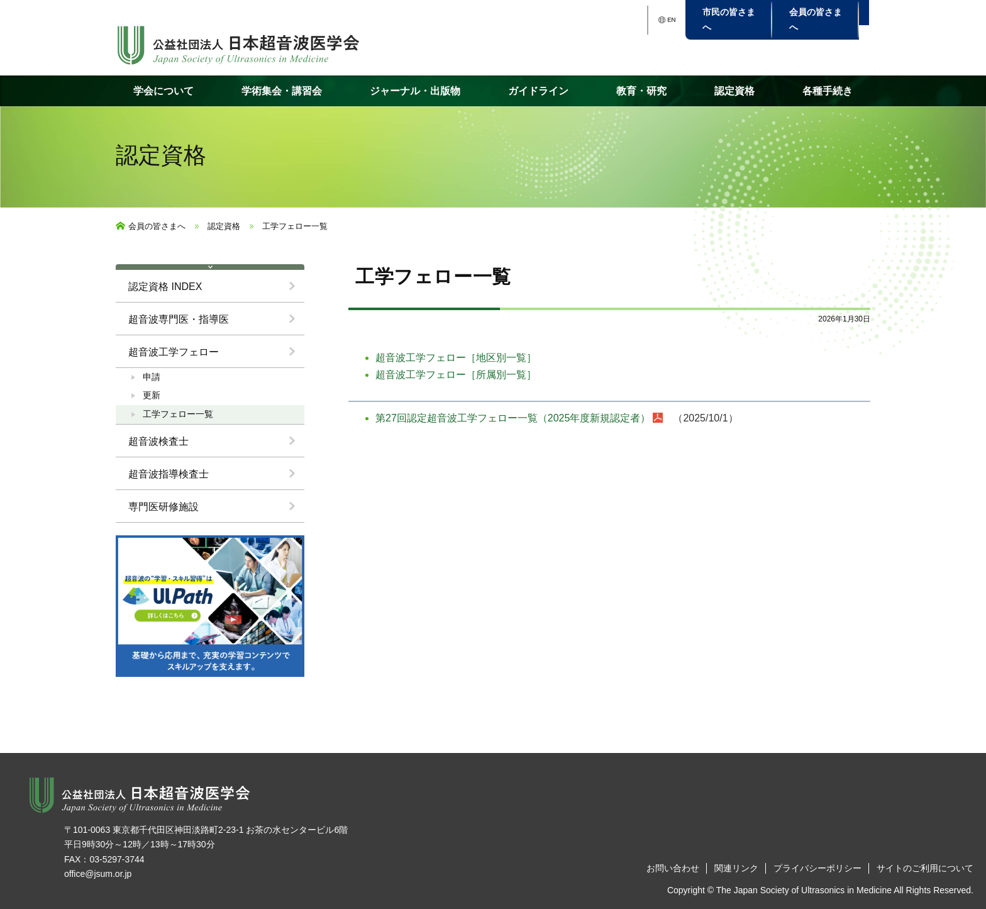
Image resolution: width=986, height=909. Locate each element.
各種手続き (827, 91)
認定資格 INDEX (165, 286)
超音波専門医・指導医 (178, 319)
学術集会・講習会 (281, 91)
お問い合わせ (672, 868)
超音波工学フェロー (173, 352)
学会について (163, 91)
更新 (151, 395)
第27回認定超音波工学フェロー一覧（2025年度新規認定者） (512, 418)
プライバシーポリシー (817, 868)
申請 (151, 377)
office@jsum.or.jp (97, 874)
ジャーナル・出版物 (415, 91)
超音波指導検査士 (168, 474)
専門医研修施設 (163, 506)
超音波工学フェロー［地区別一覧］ (455, 357)
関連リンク (736, 868)
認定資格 (734, 91)
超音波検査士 (158, 441)
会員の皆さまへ (157, 226)
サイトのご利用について (925, 868)
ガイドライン (538, 91)
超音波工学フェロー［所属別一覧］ (455, 374)
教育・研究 (641, 91)
